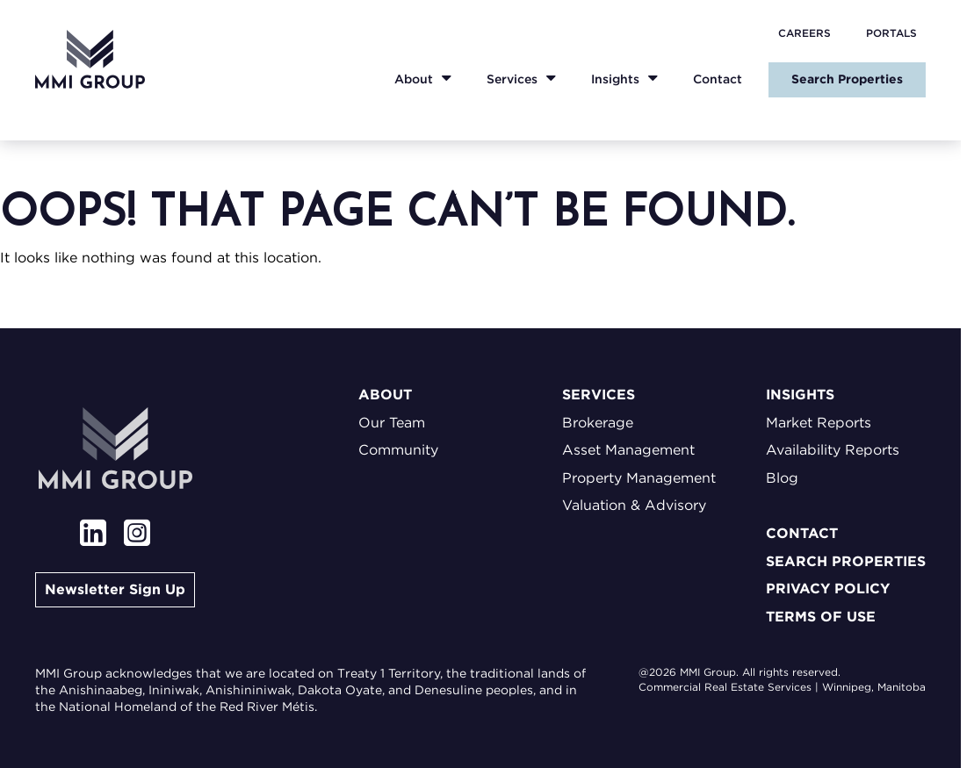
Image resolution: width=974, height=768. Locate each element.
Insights (615, 79)
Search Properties (847, 79)
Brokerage (597, 422)
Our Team (391, 422)
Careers (804, 32)
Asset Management (628, 449)
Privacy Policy (828, 588)
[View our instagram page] (137, 535)
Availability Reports (832, 449)
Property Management (639, 478)
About (413, 79)
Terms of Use (821, 616)
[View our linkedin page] (93, 535)
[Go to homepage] (90, 59)
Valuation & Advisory (634, 505)
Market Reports (818, 422)
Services (512, 79)
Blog (782, 478)
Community (398, 449)
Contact (717, 79)
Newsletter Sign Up (115, 589)
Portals (891, 32)
